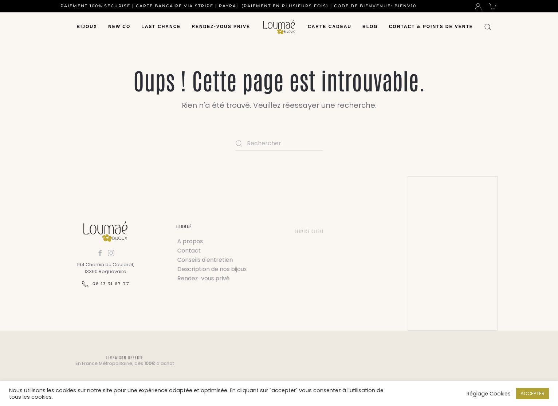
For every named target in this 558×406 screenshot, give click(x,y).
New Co (119, 26)
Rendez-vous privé (221, 26)
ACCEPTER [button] (532, 393)
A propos (191, 242)
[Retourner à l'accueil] (279, 27)
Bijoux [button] (86, 26)
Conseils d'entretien (205, 260)
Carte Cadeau (329, 26)
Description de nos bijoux (212, 269)
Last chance (161, 26)
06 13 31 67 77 (106, 284)
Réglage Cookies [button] (489, 393)
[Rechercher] (279, 143)
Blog (370, 26)
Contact (190, 251)
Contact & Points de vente (431, 26)
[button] (487, 27)
